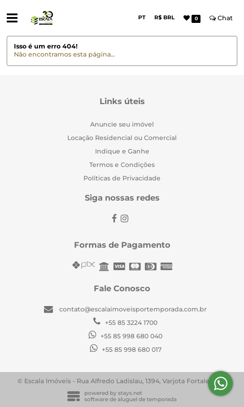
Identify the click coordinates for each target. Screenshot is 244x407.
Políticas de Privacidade (122, 178)
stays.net (130, 392)
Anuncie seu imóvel (122, 124)
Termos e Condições (122, 165)
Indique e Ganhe (122, 151)
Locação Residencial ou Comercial (122, 138)
